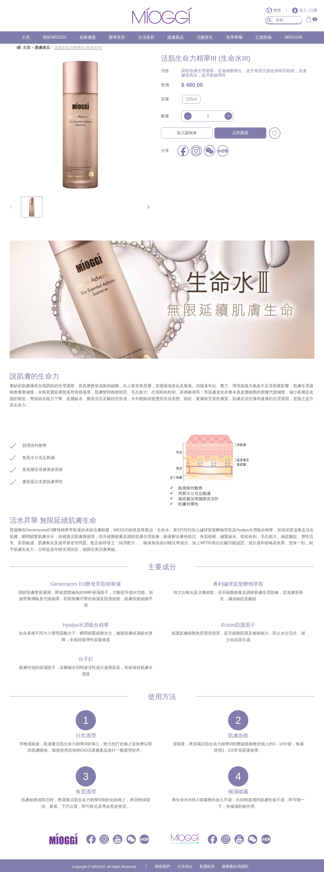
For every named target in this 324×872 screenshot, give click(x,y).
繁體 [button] (274, 10)
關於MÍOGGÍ (54, 37)
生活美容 (146, 37)
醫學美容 (117, 37)
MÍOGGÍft (293, 37)
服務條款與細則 (235, 866)
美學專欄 (234, 37)
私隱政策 (207, 866)
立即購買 (240, 133)
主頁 (26, 37)
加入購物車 (187, 133)
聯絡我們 (162, 866)
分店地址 (184, 866)
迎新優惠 (87, 37)
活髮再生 (205, 37)
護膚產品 (175, 37)
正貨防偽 (263, 37)
